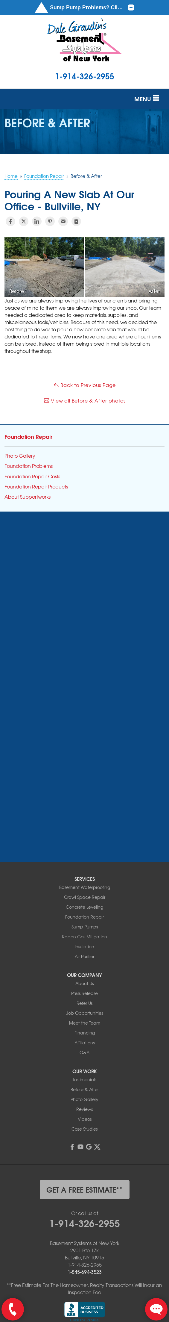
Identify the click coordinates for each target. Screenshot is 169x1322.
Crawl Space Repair (84, 836)
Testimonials (84, 1018)
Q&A (84, 991)
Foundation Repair (28, 436)
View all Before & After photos (85, 400)
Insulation (84, 885)
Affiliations (84, 981)
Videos (85, 1058)
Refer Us (84, 942)
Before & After (85, 1028)
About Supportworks (27, 497)
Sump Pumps (84, 866)
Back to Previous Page (84, 384)
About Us (84, 922)
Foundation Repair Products (36, 486)
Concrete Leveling (84, 846)
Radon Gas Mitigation (84, 875)
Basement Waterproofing (84, 826)
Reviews (84, 1048)
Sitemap (84, 1288)
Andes (19, 565)
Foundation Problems (28, 466)
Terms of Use (144, 1282)
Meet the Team (84, 962)
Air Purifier (84, 895)
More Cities (27, 661)
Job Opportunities (84, 952)
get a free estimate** (84, 1128)
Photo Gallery (19, 456)
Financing (84, 972)
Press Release (84, 932)
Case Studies (84, 1068)
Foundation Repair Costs (32, 476)
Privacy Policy (110, 1282)
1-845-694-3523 (85, 1210)
